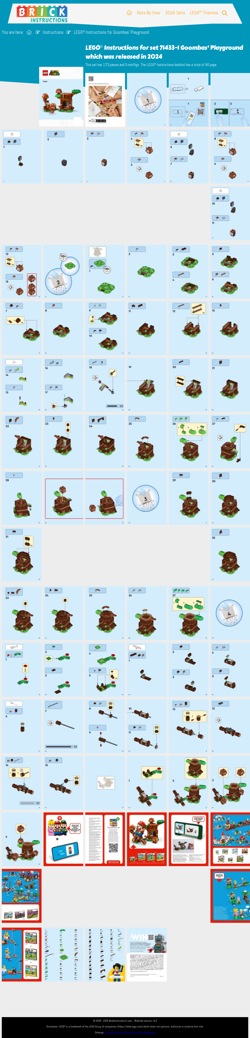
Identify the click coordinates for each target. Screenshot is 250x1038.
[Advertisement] (127, 214)
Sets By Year (148, 13)
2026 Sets (175, 13)
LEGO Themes (204, 13)
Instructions (53, 32)
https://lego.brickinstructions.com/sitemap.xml (130, 1032)
